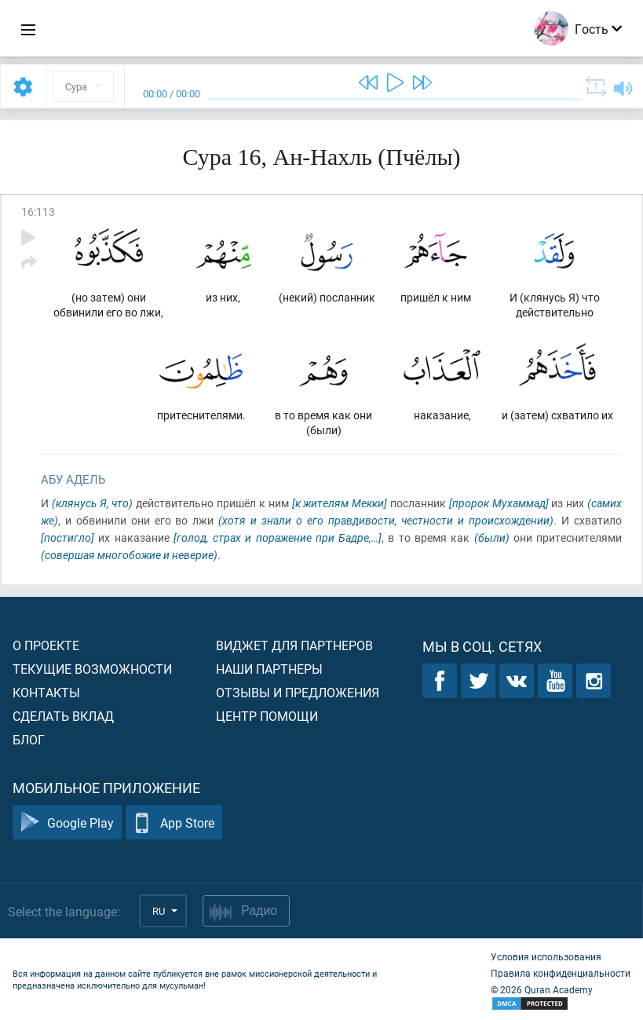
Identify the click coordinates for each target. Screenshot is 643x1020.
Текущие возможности (92, 668)
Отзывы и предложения (297, 692)
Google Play (67, 822)
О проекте (46, 645)
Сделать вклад (63, 715)
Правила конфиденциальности (560, 973)
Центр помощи (267, 715)
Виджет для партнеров (294, 645)
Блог (29, 739)
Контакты (46, 692)
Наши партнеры (269, 668)
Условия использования (546, 956)
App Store (173, 822)
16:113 (38, 211)
